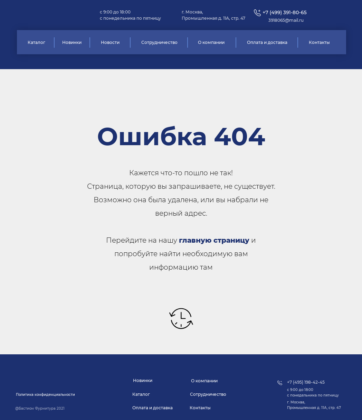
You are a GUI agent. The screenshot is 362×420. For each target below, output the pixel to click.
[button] (45, 394)
